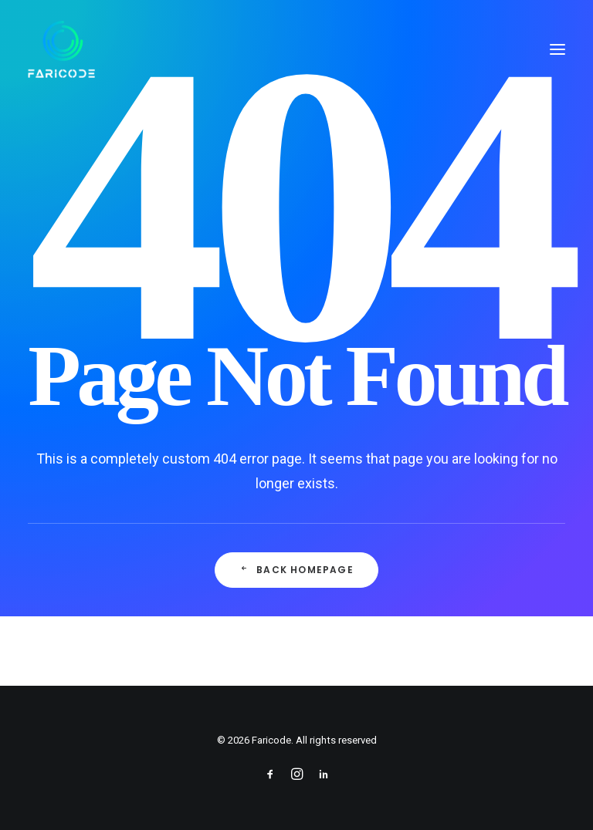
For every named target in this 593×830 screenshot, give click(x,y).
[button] (557, 49)
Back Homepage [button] (296, 569)
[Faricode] (61, 49)
